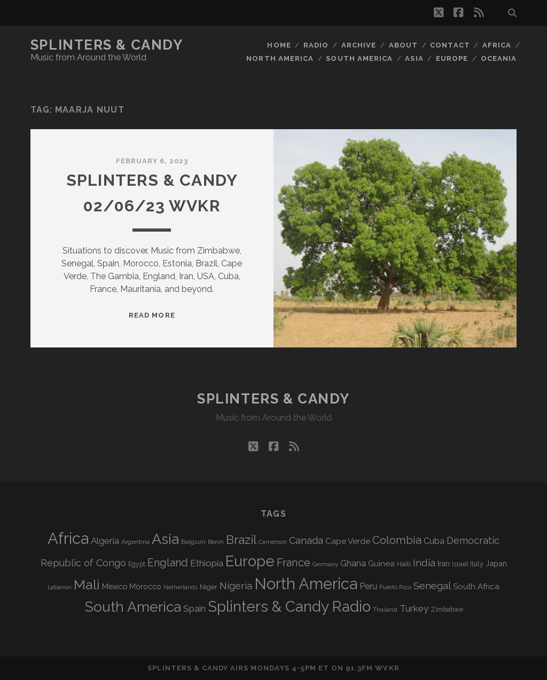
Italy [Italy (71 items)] (476, 564)
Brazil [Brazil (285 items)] (241, 540)
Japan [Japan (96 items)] (496, 563)
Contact (450, 45)
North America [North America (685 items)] (305, 584)
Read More (152, 315)
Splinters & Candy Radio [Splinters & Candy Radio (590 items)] (289, 606)
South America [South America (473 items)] (132, 606)
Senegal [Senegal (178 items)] (432, 585)
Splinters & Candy (106, 45)
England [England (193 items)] (167, 562)
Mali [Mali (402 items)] (87, 584)
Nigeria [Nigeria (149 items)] (236, 585)
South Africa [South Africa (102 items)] (476, 586)
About (403, 45)
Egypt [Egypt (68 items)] (136, 564)
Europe (452, 58)
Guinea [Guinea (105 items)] (381, 563)
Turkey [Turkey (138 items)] (414, 608)
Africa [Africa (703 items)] (68, 538)
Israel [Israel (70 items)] (460, 564)
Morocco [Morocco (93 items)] (145, 586)
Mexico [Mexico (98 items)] (114, 586)
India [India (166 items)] (424, 562)
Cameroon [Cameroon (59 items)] (273, 542)
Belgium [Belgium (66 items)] (193, 541)
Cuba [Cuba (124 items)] (434, 541)
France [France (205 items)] (293, 562)
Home (279, 45)
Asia (414, 58)
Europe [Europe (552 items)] (250, 561)
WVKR (387, 668)
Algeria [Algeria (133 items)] (105, 540)
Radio (316, 45)
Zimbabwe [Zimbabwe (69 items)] (447, 609)
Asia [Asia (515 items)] (165, 539)
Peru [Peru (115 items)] (368, 586)
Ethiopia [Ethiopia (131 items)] (206, 563)
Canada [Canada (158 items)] (306, 540)
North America (280, 58)
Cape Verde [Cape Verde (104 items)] (347, 541)
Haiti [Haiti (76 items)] (404, 564)
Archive (358, 45)
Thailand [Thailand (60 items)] (385, 609)
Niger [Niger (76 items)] (208, 587)
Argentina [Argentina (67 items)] (135, 541)
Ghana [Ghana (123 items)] (353, 563)
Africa (496, 45)
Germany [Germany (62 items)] (325, 564)
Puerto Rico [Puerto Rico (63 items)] (395, 587)
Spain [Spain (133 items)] (194, 608)
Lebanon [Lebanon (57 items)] (60, 587)
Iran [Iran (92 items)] (443, 563)
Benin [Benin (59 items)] (216, 542)
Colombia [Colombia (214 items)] (396, 540)
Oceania (499, 58)
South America (359, 58)
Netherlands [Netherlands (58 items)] (180, 587)
